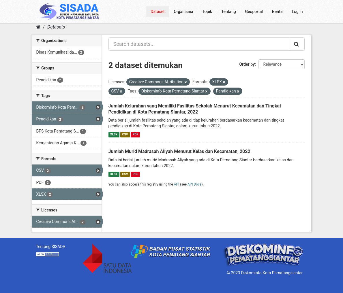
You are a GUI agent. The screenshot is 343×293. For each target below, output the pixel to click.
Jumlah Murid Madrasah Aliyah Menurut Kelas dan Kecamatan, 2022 (179, 151)
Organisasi (183, 11)
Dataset (157, 11)
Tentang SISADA (50, 246)
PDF (135, 134)
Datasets (56, 27)
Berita (277, 11)
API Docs (194, 184)
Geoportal (254, 11)
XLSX (113, 134)
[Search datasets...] (198, 44)
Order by (247, 64)
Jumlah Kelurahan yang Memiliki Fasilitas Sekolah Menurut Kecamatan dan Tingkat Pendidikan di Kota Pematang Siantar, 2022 (194, 109)
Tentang (228, 11)
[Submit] (297, 44)
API (176, 184)
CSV (125, 134)
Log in (297, 11)
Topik (207, 11)
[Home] (38, 27)
